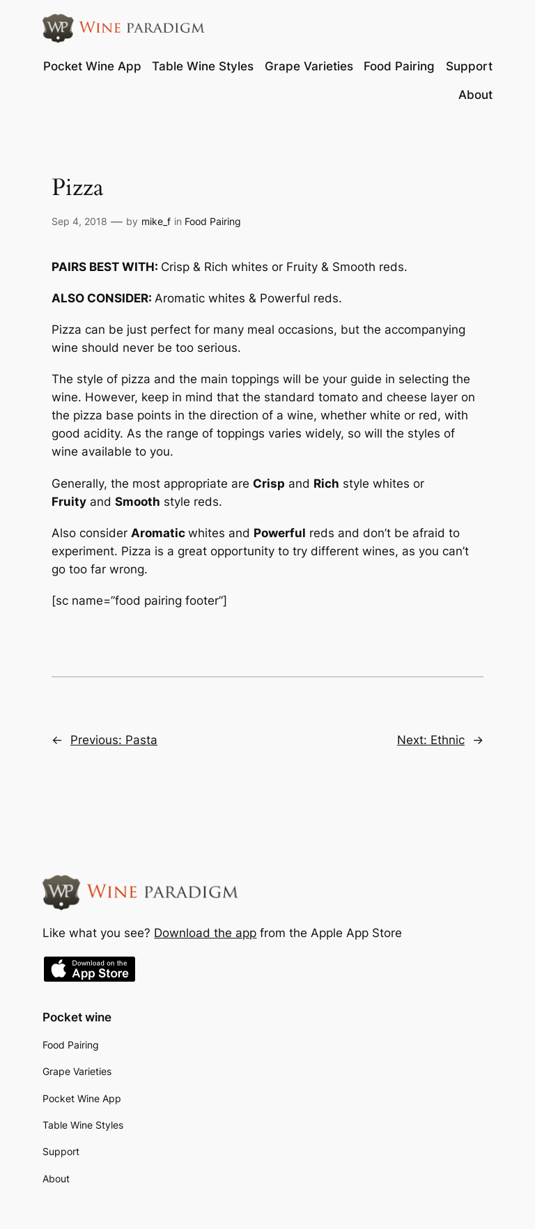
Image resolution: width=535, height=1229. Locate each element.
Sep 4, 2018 (79, 221)
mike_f (156, 221)
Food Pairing (213, 221)
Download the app (205, 933)
